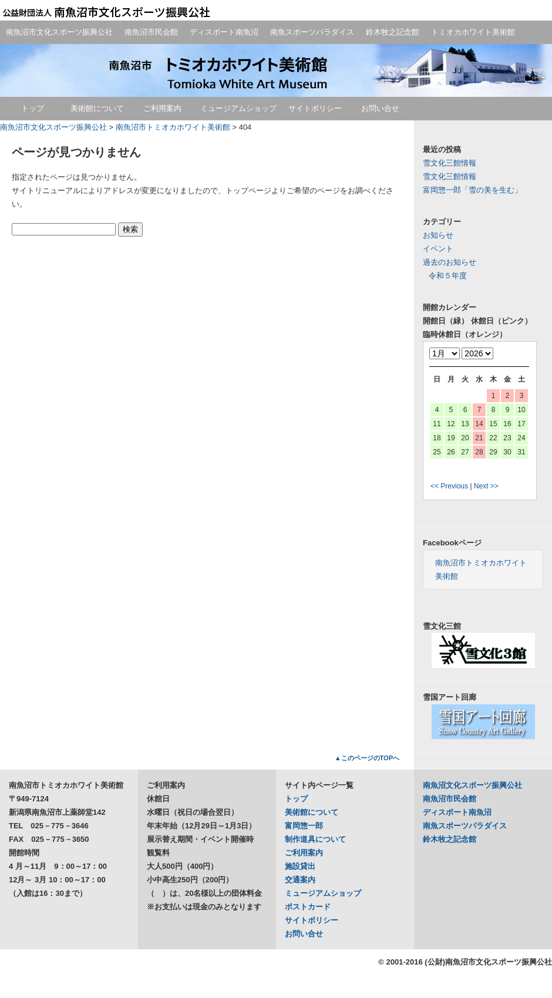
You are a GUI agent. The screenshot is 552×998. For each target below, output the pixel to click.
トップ (32, 108)
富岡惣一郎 (304, 825)
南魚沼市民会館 (151, 32)
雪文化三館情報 (449, 163)
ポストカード (308, 906)
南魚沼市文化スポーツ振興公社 (59, 32)
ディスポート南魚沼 (224, 32)
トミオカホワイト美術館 (473, 32)
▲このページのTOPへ (367, 757)
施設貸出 (300, 866)
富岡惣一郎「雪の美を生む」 (472, 190)
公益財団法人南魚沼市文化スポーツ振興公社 (105, 12)
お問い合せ (380, 108)
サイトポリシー (315, 108)
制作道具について (315, 839)
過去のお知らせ (449, 262)
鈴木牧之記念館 (392, 32)
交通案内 (300, 879)
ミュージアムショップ (238, 108)
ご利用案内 (162, 108)
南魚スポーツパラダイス (312, 32)
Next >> (486, 486)
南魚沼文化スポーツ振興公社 (472, 785)
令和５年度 (448, 275)
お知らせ (438, 235)
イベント (438, 248)
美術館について (97, 108)
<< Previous (449, 486)
